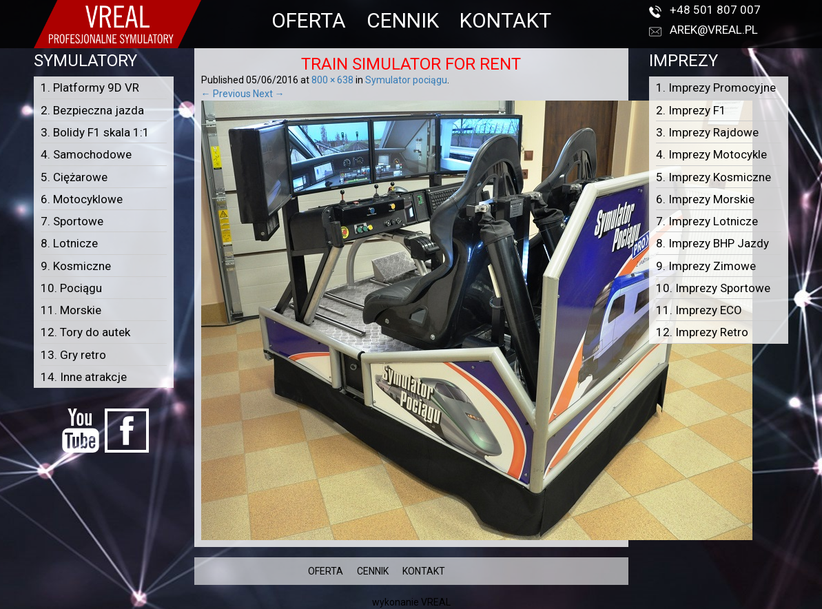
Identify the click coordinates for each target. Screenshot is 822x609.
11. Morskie (71, 310)
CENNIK (403, 20)
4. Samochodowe (86, 154)
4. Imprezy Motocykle (711, 154)
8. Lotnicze (69, 243)
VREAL (436, 602)
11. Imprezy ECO (699, 310)
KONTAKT (505, 20)
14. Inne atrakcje (84, 377)
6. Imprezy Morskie (705, 199)
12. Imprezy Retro (702, 332)
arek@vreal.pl (714, 30)
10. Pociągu (71, 288)
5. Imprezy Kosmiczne (713, 177)
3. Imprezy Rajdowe (707, 132)
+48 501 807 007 (715, 10)
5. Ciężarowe (74, 177)
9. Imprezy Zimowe (706, 266)
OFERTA (308, 20)
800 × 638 (332, 79)
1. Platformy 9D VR (90, 87)
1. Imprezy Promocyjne (716, 87)
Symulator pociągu (406, 79)
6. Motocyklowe (82, 199)
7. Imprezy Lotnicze (707, 221)
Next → (269, 93)
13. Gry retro (73, 355)
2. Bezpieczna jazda (92, 110)
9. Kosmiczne (76, 266)
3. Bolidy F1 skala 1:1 (95, 132)
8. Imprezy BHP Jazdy (712, 243)
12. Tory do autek (85, 332)
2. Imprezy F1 (691, 110)
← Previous (226, 93)
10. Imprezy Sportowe (713, 288)
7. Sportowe (72, 221)
